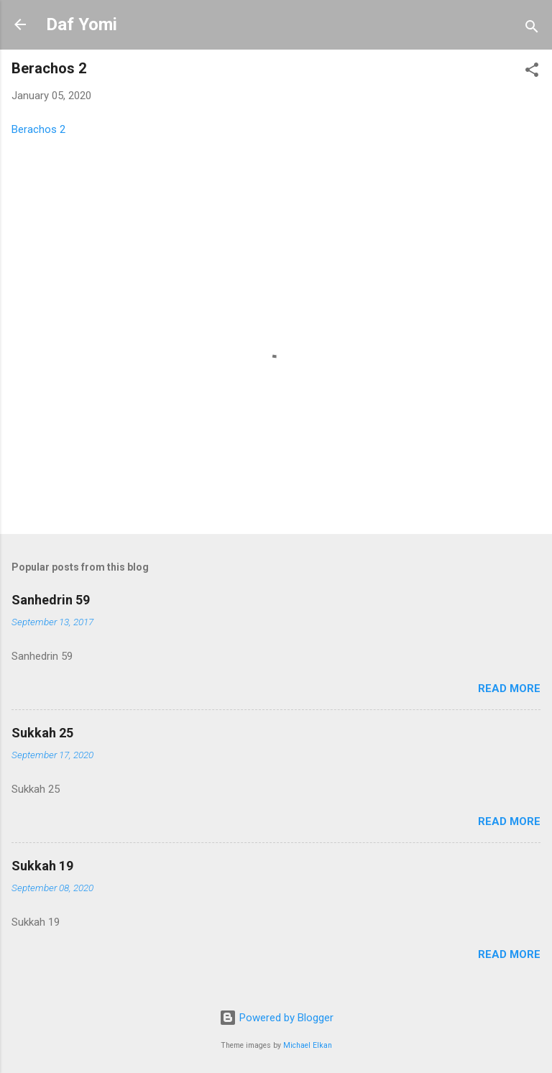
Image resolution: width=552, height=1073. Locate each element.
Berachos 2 (38, 129)
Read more (509, 688)
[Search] (531, 29)
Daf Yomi (81, 24)
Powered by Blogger (276, 1017)
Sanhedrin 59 (51, 599)
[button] (531, 72)
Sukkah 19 (42, 865)
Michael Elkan (307, 1045)
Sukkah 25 (42, 732)
